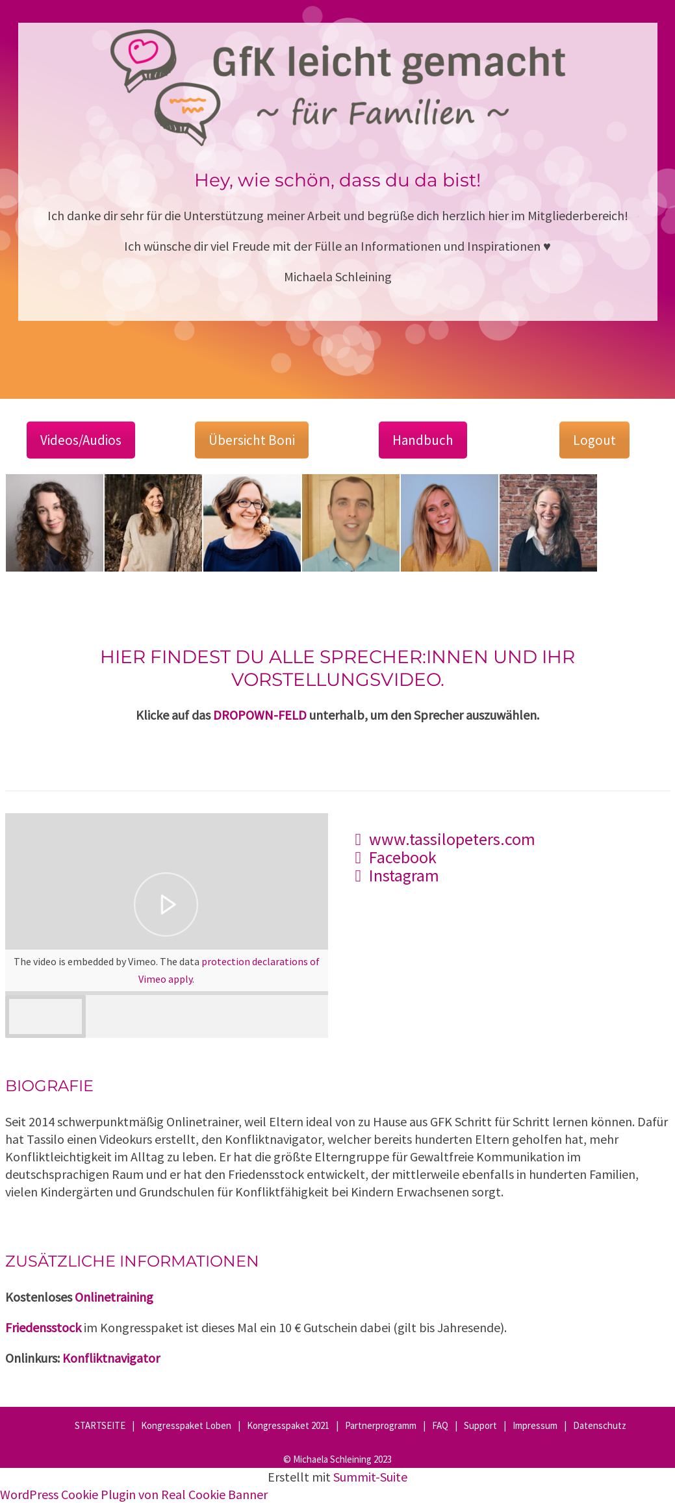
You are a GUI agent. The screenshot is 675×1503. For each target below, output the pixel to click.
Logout (594, 440)
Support (480, 1425)
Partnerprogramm (380, 1425)
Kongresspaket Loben (186, 1425)
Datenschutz (599, 1425)
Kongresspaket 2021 (288, 1425)
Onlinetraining (114, 1297)
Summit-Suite (370, 1477)
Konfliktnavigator (111, 1358)
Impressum (535, 1425)
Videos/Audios (80, 440)
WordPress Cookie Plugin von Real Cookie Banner (134, 1494)
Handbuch (422, 440)
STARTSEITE (100, 1425)
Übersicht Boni (252, 440)
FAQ (440, 1425)
